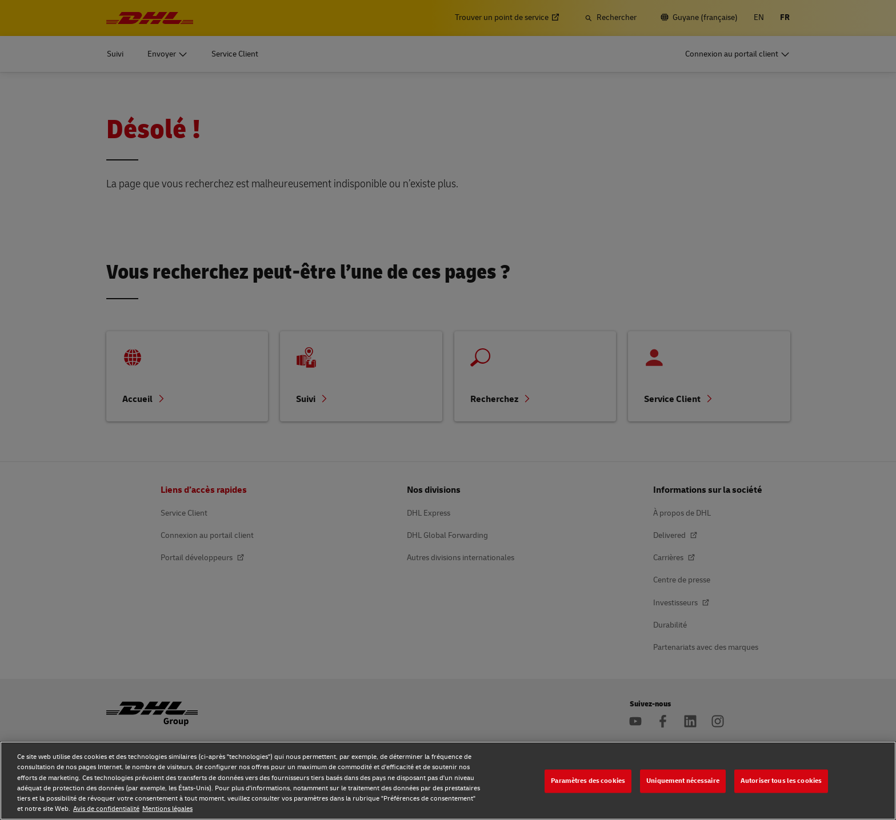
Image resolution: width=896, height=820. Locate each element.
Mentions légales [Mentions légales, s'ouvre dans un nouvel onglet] (167, 809)
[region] (448, 780)
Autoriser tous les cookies (781, 781)
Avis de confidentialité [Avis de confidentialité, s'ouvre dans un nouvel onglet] (106, 809)
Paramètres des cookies (588, 781)
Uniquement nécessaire (682, 781)
